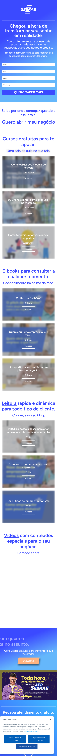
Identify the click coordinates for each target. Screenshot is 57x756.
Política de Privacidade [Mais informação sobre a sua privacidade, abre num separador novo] (31, 731)
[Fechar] (50, 719)
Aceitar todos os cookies (15, 738)
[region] (27, 735)
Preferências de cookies (26, 747)
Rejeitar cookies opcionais (38, 738)
